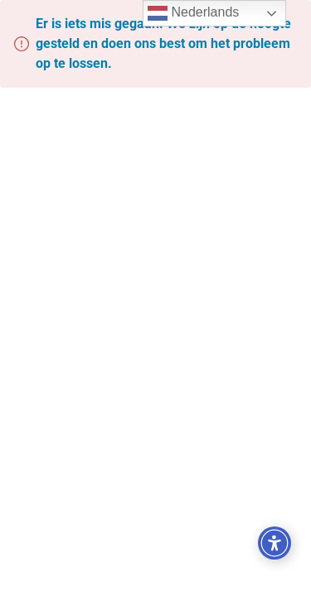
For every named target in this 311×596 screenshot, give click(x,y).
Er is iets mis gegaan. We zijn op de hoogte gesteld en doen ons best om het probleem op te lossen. (163, 43)
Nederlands (193, 13)
